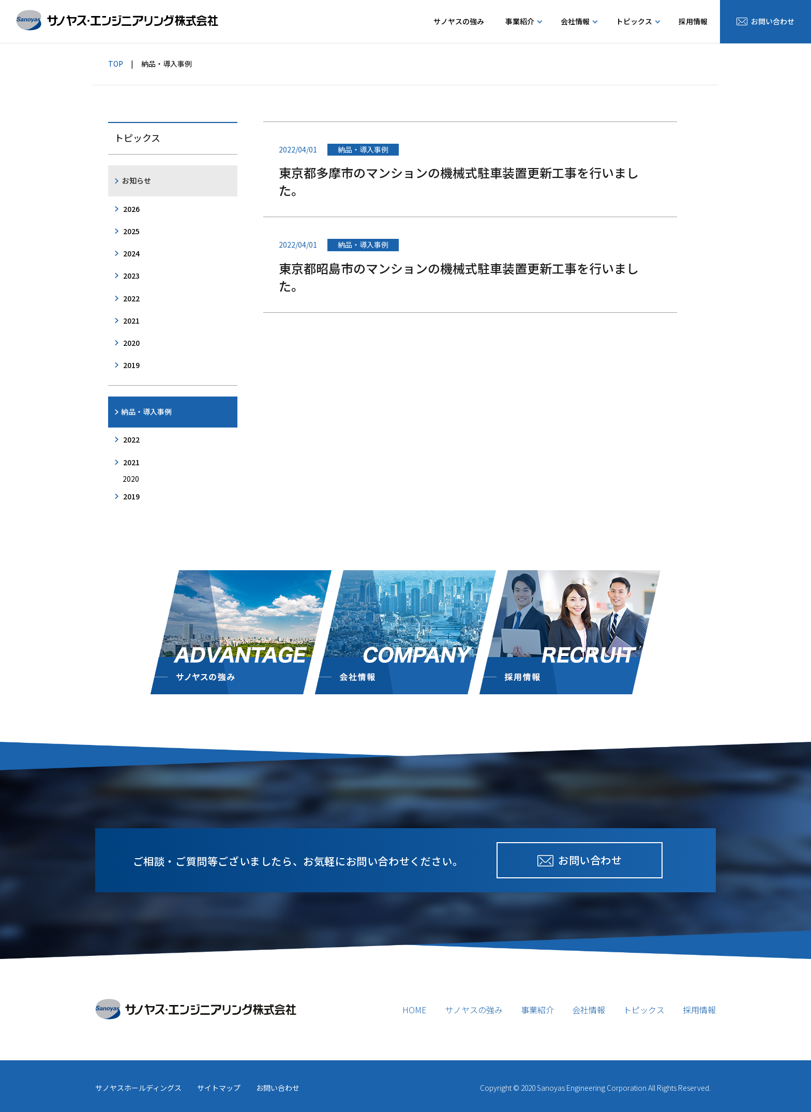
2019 (131, 365)
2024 (131, 253)
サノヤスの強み (458, 21)
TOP (115, 63)
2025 (131, 231)
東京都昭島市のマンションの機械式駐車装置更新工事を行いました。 (459, 277)
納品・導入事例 (146, 411)
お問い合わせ (277, 1088)
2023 (131, 275)
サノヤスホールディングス (138, 1088)
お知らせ (136, 180)
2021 (131, 320)
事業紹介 (537, 1009)
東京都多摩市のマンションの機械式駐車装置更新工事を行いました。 (459, 181)
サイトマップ (219, 1088)
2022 (131, 298)
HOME (414, 1009)
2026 (131, 209)
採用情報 (693, 21)
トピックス (644, 1009)
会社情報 (588, 1009)
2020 (131, 343)
